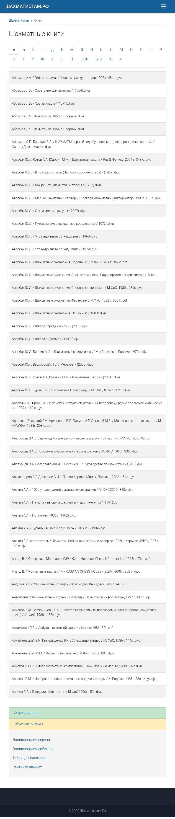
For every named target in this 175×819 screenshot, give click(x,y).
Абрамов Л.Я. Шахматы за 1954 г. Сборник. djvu (48, 131)
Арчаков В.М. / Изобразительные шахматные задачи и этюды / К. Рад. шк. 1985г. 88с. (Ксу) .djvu (84, 681)
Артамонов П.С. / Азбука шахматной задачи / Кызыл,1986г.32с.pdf (62, 630)
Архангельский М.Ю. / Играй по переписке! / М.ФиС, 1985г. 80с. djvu (63, 655)
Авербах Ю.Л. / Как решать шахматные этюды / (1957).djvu (56, 187)
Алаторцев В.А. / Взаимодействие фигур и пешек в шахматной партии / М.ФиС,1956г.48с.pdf (81, 440)
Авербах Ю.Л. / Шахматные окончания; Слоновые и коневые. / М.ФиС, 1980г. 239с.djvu (77, 290)
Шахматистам (19, 22)
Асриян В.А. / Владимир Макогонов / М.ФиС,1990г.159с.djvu (57, 694)
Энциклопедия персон (31, 741)
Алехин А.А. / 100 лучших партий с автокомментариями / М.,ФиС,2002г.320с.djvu (72, 491)
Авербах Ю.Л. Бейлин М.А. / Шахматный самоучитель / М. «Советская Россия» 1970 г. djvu (80, 354)
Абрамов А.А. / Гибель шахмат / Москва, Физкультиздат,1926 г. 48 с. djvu (67, 80)
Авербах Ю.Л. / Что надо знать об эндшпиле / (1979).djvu (55, 251)
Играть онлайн (26, 715)
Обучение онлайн (28, 726)
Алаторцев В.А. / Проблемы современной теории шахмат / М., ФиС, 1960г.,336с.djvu (75, 453)
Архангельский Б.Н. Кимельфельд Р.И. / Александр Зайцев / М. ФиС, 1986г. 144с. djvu (76, 642)
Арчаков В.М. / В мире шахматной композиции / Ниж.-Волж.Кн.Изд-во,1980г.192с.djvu (77, 668)
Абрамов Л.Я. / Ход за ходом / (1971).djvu (43, 105)
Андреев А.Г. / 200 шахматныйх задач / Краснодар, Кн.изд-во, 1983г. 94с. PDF (70, 586)
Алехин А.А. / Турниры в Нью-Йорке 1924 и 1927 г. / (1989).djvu (59, 530)
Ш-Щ (84, 61)
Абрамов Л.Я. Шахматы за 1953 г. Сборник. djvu (48, 118)
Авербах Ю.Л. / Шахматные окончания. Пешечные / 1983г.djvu (59, 315)
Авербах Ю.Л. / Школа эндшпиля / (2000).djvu (46, 341)
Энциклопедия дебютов (33, 751)
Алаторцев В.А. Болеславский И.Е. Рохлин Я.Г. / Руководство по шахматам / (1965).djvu (77, 466)
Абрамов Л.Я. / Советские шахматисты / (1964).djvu (51, 92)
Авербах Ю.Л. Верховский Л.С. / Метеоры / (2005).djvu (52, 366)
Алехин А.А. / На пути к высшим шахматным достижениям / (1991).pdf (65, 504)
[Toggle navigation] (163, 7)
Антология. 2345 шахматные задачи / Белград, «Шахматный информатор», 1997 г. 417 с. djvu (82, 599)
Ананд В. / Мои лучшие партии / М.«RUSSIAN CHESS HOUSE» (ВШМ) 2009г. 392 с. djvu (76, 573)
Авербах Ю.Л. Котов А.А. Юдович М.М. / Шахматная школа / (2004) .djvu (66, 379)
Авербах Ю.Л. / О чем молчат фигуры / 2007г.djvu (49, 213)
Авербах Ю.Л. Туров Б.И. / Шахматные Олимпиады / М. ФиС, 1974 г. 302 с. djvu (71, 392)
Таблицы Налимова (29, 760)
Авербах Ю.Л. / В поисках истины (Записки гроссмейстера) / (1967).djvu (66, 174)
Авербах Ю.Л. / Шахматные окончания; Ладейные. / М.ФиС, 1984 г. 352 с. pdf (69, 264)
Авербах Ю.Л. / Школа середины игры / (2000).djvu (50, 328)
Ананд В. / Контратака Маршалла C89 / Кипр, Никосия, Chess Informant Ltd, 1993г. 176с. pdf (81, 561)
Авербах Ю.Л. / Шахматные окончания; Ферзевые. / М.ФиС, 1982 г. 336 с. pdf (69, 302)
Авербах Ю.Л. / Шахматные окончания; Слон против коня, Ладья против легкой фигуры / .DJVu (84, 277)
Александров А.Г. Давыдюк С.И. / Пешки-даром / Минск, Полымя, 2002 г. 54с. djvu (74, 479)
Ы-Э (98, 61)
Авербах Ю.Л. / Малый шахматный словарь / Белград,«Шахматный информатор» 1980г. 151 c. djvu (86, 200)
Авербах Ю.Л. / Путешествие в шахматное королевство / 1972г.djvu (63, 225)
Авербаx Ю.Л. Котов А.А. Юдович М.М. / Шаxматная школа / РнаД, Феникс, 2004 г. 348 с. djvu (82, 161)
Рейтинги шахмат (27, 769)
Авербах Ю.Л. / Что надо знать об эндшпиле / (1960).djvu (55, 238)
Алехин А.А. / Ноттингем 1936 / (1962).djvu (44, 517)
